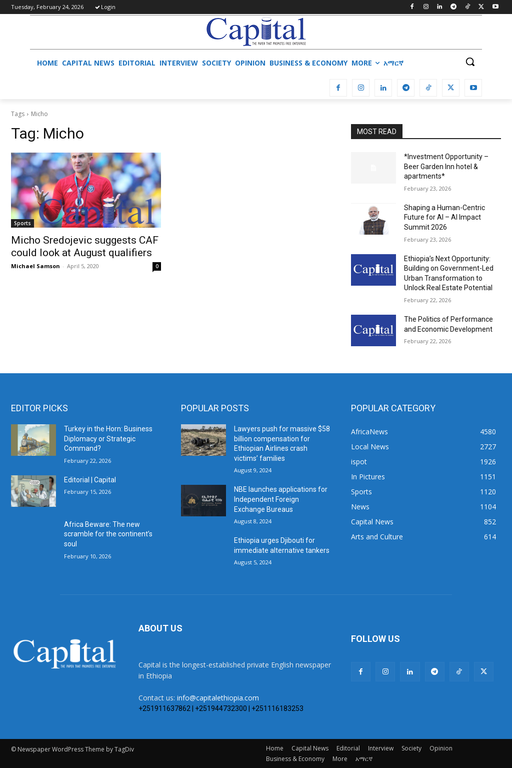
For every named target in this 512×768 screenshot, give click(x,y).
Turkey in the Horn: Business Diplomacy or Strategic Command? (108, 438)
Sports (22, 223)
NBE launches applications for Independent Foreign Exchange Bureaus (281, 499)
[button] (470, 62)
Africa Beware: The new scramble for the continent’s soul (108, 534)
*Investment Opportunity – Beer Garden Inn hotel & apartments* (446, 166)
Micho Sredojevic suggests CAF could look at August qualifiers (84, 246)
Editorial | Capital (90, 480)
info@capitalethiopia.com (218, 697)
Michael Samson (35, 266)
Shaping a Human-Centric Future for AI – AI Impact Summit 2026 (444, 217)
